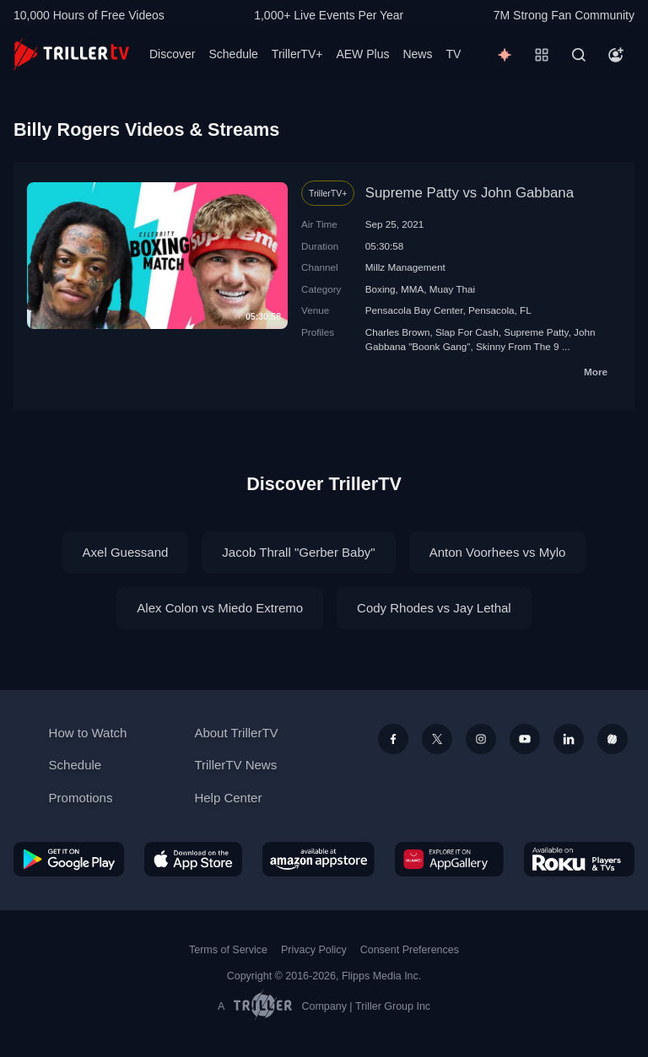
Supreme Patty (536, 331)
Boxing (380, 288)
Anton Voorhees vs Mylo (497, 552)
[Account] (615, 54)
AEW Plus (362, 54)
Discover (172, 54)
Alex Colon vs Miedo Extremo (220, 608)
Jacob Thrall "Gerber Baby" (298, 552)
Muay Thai (452, 288)
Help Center (228, 797)
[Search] (578, 54)
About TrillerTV (236, 732)
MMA (412, 288)
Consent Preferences (409, 950)
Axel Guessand (126, 552)
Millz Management (405, 267)
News (417, 54)
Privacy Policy (314, 950)
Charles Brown (397, 331)
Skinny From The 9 (517, 346)
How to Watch (88, 732)
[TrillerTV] (71, 54)
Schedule (232, 54)
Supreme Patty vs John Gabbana (469, 193)
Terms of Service (228, 950)
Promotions (81, 797)
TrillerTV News (235, 765)
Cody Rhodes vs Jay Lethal (434, 608)
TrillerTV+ (297, 54)
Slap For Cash (467, 331)
